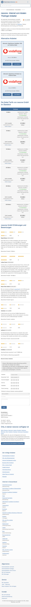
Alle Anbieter (18, 9)
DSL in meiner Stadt (7, 465)
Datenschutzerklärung (7, 596)
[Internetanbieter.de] (9, 1)
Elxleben (4, 516)
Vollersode (4, 538)
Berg (3, 531)
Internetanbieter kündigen (8, 568)
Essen (2, 433)
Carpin (3, 527)
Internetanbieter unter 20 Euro (9, 570)
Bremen (6, 430)
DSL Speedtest (5, 582)
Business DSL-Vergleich (8, 462)
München (3, 432)
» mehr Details (7, 64)
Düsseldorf (25, 432)
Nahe (3, 496)
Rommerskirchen (6, 535)
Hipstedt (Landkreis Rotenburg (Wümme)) (12, 512)
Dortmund (20, 432)
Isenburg (4, 542)
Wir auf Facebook (6, 594)
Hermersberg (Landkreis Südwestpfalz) (11, 488)
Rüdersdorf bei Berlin (7, 498)
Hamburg (23, 430)
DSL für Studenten (6, 572)
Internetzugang (6, 472)
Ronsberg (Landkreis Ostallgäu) (9, 492)
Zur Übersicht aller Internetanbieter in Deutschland (12, 443)
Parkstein (4, 546)
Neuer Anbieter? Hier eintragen (9, 586)
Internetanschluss (6, 469)
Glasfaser (19, 24)
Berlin (2, 430)
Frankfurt (10, 432)
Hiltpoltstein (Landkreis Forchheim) (10, 501)
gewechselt (17, 289)
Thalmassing (5, 505)
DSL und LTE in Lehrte (7, 549)
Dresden (19, 430)
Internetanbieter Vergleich (8, 455)
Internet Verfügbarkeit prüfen (9, 460)
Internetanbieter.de (10, 9)
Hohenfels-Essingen (7, 485)
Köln (7, 432)
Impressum (4, 598)
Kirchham (4, 509)
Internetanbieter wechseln (8, 566)
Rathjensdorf (5, 524)
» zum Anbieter (17, 64)
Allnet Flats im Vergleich (8, 474)
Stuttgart (15, 432)
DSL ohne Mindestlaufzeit (8, 458)
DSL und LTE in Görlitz (7, 520)
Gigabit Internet (6, 467)
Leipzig (15, 430)
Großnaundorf (5, 553)
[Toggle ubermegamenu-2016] (28, 2)
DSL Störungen (5, 574)
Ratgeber (4, 476)
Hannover (10, 430)
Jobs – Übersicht (6, 584)
